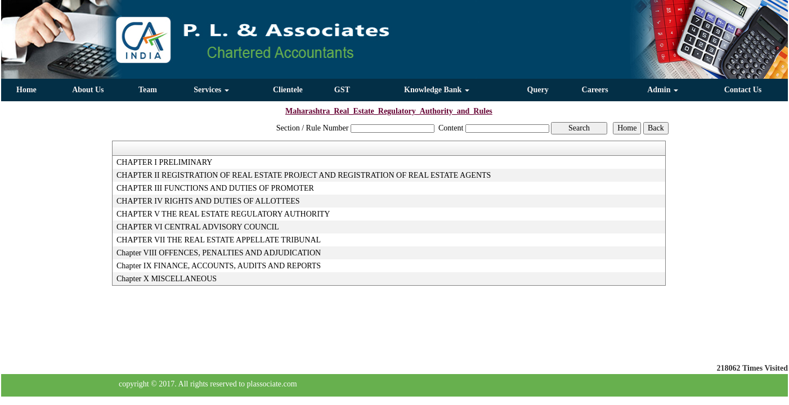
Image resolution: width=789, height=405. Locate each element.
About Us (88, 90)
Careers (595, 90)
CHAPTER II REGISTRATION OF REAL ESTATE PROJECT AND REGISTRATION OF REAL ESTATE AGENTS (303, 175)
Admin (662, 90)
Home (26, 90)
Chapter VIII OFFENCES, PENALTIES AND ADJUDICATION (218, 253)
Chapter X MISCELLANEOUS (166, 278)
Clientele (288, 90)
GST (342, 90)
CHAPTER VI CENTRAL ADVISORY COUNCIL (197, 227)
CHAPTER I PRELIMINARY (164, 162)
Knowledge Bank (436, 90)
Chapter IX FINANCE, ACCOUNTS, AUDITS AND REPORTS (218, 266)
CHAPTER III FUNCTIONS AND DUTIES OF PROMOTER (215, 188)
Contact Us (743, 90)
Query (538, 90)
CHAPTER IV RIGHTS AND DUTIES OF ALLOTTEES (208, 201)
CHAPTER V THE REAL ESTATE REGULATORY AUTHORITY (223, 214)
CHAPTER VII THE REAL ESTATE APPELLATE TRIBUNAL (218, 240)
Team (147, 90)
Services (211, 90)
